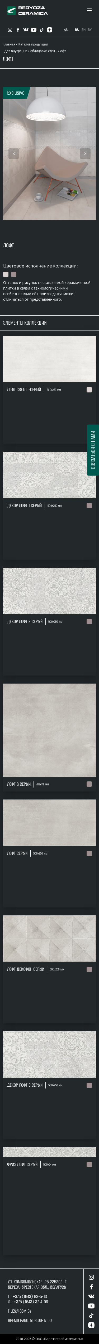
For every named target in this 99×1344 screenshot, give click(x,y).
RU (77, 29)
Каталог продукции (33, 44)
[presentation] (13, 153)
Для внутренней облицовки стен (29, 51)
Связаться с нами (93, 450)
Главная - (10, 44)
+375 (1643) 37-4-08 (31, 1302)
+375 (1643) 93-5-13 (29, 1296)
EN (84, 29)
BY (90, 29)
